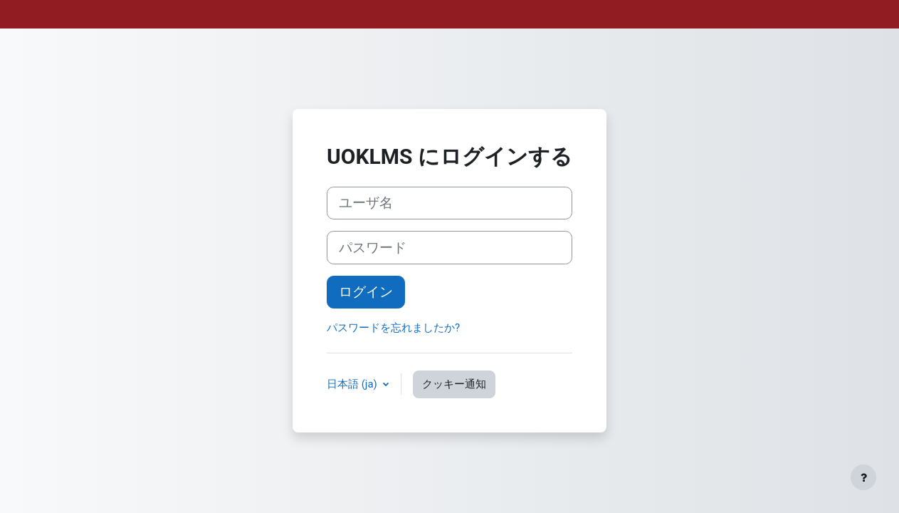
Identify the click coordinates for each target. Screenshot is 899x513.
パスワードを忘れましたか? (393, 327)
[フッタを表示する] (863, 477)
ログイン (366, 292)
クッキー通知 (454, 384)
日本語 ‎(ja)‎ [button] (353, 384)
